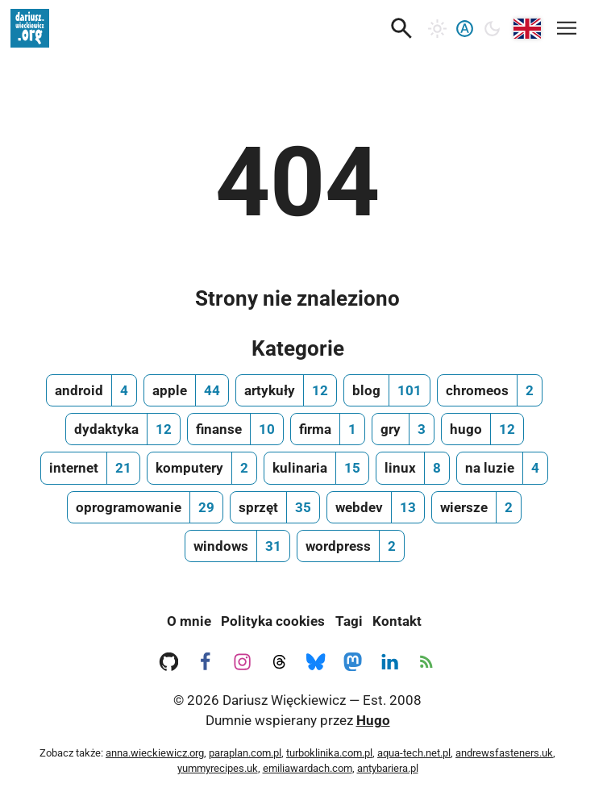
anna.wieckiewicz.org (155, 753)
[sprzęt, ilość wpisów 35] (275, 507)
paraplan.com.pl (245, 753)
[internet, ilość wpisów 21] (90, 468)
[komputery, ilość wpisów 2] (202, 468)
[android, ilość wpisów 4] (91, 390)
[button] (401, 28)
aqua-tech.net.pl (414, 753)
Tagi (349, 621)
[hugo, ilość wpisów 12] (482, 429)
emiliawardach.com (307, 768)
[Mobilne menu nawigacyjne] (566, 25)
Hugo (373, 720)
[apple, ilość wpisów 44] (186, 390)
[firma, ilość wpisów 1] (327, 429)
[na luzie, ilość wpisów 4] (502, 468)
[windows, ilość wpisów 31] (237, 546)
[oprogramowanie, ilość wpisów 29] (145, 507)
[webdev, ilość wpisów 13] (375, 507)
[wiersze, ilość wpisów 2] (476, 507)
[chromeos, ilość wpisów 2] (490, 390)
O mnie (189, 621)
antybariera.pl (387, 768)
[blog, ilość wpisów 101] (386, 390)
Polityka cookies (273, 621)
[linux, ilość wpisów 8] (413, 468)
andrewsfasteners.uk (504, 753)
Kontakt (397, 621)
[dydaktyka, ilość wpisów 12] (123, 429)
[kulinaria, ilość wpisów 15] (316, 468)
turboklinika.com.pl (329, 753)
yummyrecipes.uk (217, 768)
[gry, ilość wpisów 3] (403, 429)
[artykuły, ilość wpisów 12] (286, 390)
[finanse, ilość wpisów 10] (235, 429)
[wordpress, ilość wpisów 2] (351, 546)
